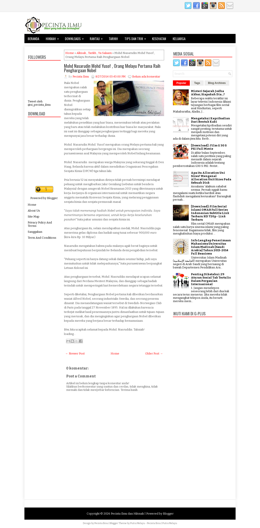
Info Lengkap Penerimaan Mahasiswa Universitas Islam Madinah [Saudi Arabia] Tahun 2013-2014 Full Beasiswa (211, 247)
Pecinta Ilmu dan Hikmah (127, 513)
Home (32, 204)
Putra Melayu (137, 523)
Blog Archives (217, 83)
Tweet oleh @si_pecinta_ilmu (39, 103)
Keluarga (179, 38)
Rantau (97, 37)
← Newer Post (75, 353)
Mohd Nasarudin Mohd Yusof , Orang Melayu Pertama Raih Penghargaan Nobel (112, 68)
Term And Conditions (42, 237)
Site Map (33, 216)
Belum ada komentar (146, 76)
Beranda (33, 38)
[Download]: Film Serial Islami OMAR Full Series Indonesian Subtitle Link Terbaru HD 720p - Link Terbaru (210, 213)
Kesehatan (159, 38)
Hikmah (54, 37)
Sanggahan (35, 231)
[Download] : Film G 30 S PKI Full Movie (209, 147)
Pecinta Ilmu (101, 523)
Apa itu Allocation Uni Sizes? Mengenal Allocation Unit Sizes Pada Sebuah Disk (211, 177)
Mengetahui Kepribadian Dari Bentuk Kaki (210, 120)
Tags (197, 83)
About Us (34, 210)
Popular (181, 83)
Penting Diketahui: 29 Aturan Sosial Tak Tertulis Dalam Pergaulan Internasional (211, 279)
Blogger (52, 198)
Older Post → (154, 353)
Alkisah (81, 53)
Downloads (75, 37)
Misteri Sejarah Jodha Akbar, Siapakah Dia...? (208, 92)
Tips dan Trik (137, 37)
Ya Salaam (105, 53)
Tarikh (113, 38)
